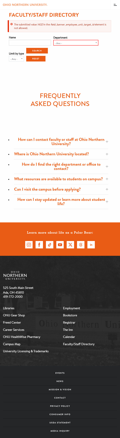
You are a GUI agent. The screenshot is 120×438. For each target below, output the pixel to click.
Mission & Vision (60, 389)
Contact (60, 397)
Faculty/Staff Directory (79, 344)
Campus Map (11, 344)
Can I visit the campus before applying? (61, 189)
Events (60, 373)
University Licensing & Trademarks (26, 351)
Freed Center (12, 322)
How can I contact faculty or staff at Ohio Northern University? (63, 141)
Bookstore (70, 315)
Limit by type (16, 53)
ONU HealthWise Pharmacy (21, 337)
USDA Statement (60, 422)
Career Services (13, 330)
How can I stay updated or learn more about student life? (62, 201)
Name (12, 37)
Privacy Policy (60, 406)
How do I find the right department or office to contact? (65, 166)
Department (60, 37)
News (60, 381)
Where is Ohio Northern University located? (61, 154)
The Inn (68, 330)
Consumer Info (60, 414)
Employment (71, 308)
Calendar (69, 337)
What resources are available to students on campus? (61, 179)
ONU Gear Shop (14, 315)
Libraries (8, 308)
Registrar (69, 322)
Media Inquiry (60, 430)
